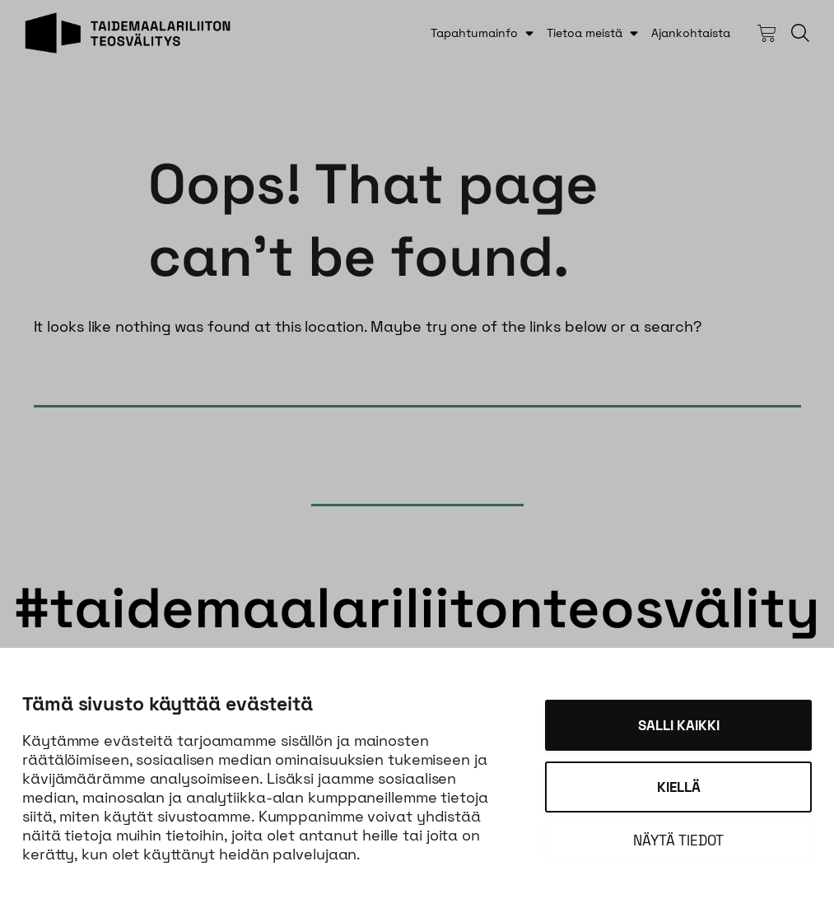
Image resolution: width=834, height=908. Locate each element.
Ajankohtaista (690, 33)
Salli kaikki (679, 725)
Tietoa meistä (584, 33)
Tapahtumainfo (474, 33)
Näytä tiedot (678, 840)
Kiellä (679, 787)
